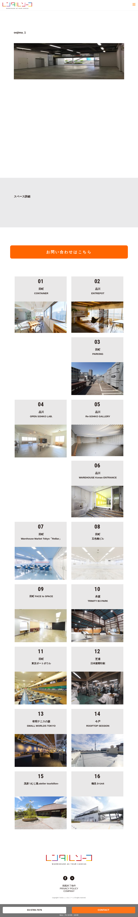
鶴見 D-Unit (97, 783)
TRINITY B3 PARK (97, 598)
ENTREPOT (97, 291)
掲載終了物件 (69, 885)
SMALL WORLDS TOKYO (41, 723)
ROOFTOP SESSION (97, 723)
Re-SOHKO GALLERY (97, 414)
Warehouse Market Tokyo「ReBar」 (41, 536)
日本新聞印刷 (97, 661)
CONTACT (103, 910)
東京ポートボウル (41, 661)
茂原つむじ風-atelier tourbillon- (41, 783)
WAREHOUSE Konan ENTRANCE (97, 475)
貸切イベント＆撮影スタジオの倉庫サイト (17, 5)
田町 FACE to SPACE (41, 596)
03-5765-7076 (34, 910)
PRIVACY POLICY (69, 888)
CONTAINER (41, 291)
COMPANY (69, 891)
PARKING (97, 351)
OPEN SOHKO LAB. (41, 414)
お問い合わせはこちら (69, 252)
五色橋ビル (97, 536)
